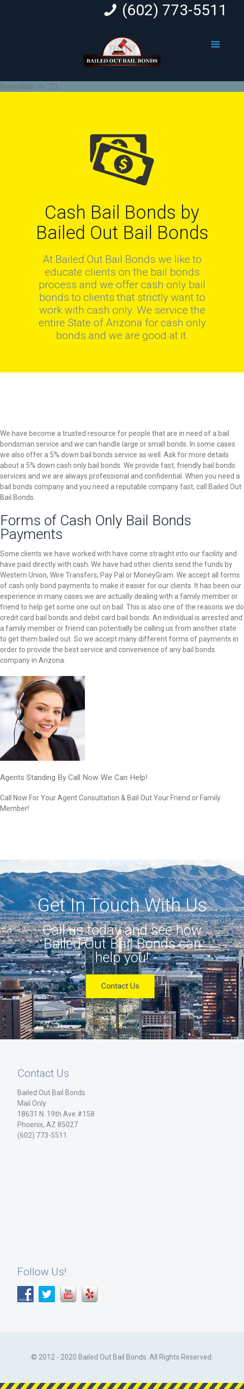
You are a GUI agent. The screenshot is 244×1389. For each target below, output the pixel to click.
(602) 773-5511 (174, 10)
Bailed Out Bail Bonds (51, 1093)
